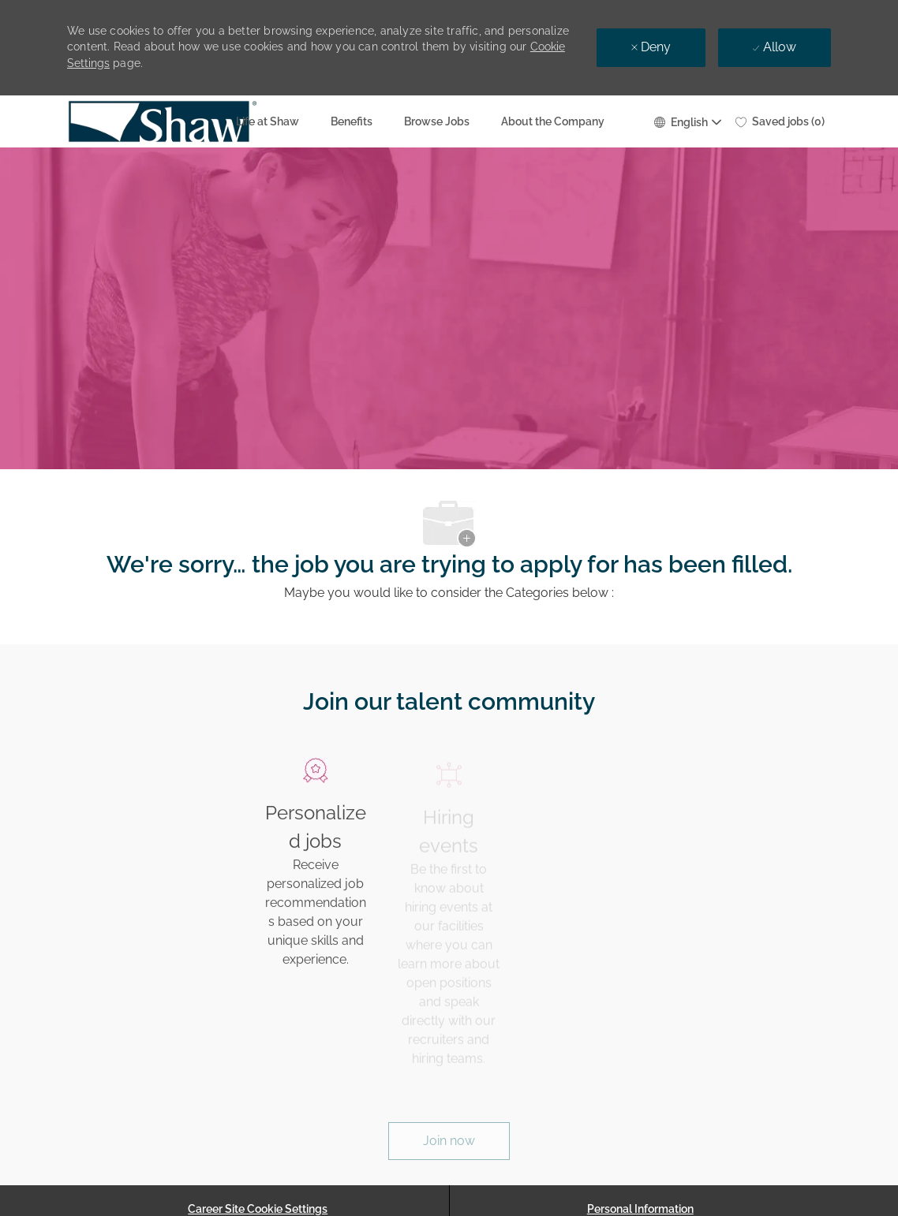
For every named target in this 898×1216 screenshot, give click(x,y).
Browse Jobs (437, 121)
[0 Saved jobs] (780, 121)
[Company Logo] (106, 121)
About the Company (552, 121)
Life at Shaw (267, 121)
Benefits (351, 121)
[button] (687, 121)
